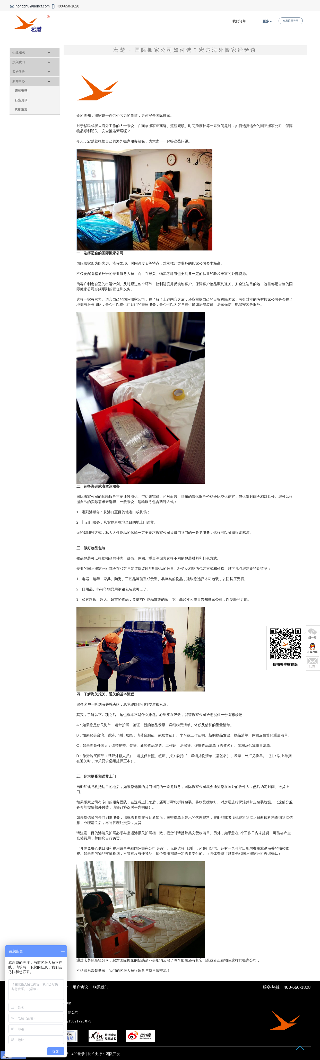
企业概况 (18, 53)
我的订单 (239, 21)
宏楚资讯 (21, 91)
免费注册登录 (290, 20)
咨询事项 (21, 110)
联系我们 (100, 987)
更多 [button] (267, 21)
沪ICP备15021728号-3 (73, 1021)
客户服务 (18, 72)
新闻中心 (18, 81)
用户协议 (80, 987)
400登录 (78, 1054)
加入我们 (18, 62)
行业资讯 (21, 100)
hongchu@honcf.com (32, 6)
